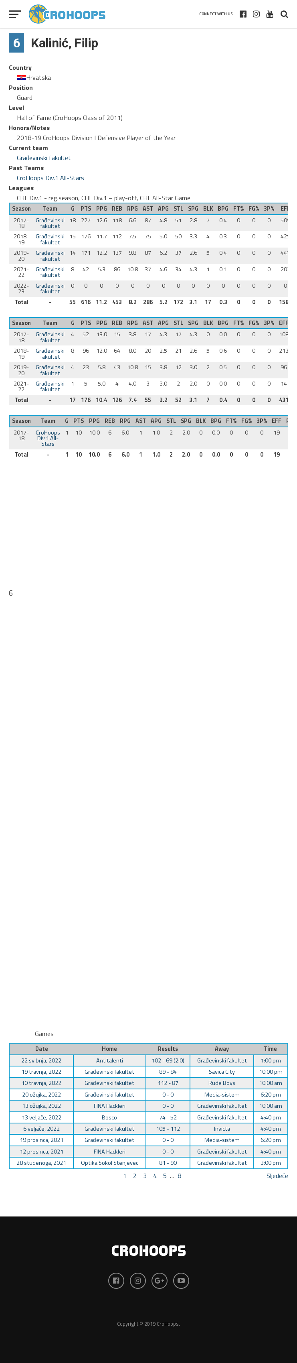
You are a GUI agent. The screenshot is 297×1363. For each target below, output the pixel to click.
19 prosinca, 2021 (41, 1139)
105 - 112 (168, 1128)
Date (41, 1048)
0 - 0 (168, 1094)
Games (44, 1033)
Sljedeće (277, 1175)
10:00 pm (271, 1071)
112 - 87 (168, 1083)
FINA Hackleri (109, 1105)
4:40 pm (271, 1117)
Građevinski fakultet (44, 158)
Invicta (222, 1128)
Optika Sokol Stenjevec (109, 1162)
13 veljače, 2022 (41, 1117)
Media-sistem (222, 1094)
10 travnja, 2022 (41, 1083)
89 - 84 (168, 1071)
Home (109, 1048)
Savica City (222, 1071)
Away (222, 1048)
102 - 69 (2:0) (168, 1060)
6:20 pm (271, 1094)
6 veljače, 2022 (41, 1128)
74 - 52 (168, 1117)
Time (270, 1048)
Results (168, 1048)
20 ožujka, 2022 (41, 1094)
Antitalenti (109, 1060)
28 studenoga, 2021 (41, 1162)
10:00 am (270, 1083)
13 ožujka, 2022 (41, 1105)
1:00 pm (271, 1060)
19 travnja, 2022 (41, 1071)
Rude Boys (221, 1083)
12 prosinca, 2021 (41, 1151)
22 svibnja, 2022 (41, 1060)
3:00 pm (271, 1162)
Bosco (109, 1117)
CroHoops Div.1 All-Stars (50, 178)
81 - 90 (168, 1162)
